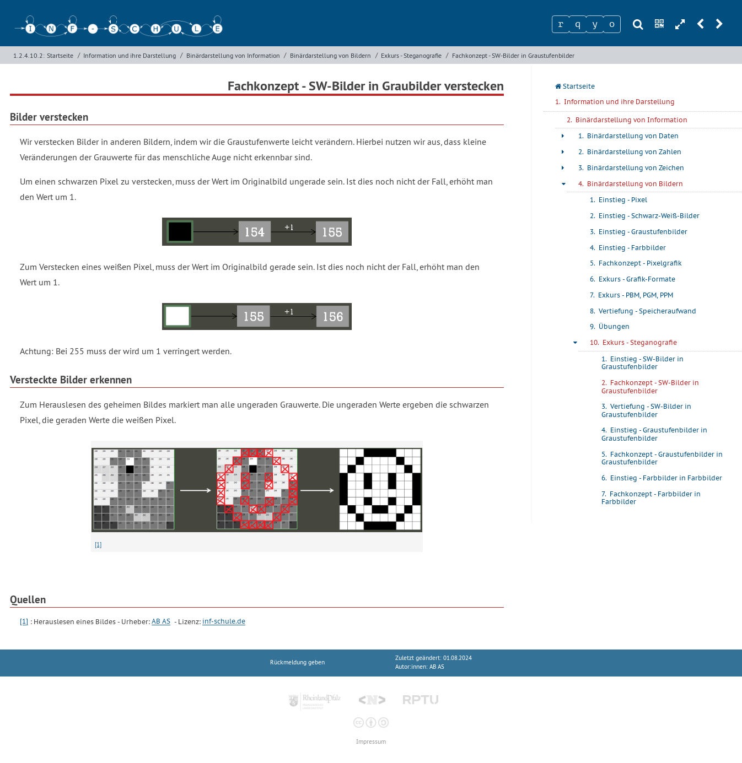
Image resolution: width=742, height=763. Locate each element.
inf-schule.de (223, 622)
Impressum (371, 741)
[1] (98, 544)
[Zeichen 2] (578, 24)
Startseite (60, 55)
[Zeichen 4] (612, 24)
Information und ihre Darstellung (129, 55)
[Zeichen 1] (560, 24)
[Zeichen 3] (595, 24)
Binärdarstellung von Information (233, 55)
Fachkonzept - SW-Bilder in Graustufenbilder (513, 55)
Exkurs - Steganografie (411, 55)
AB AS (161, 622)
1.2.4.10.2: (29, 55)
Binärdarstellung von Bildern (330, 55)
